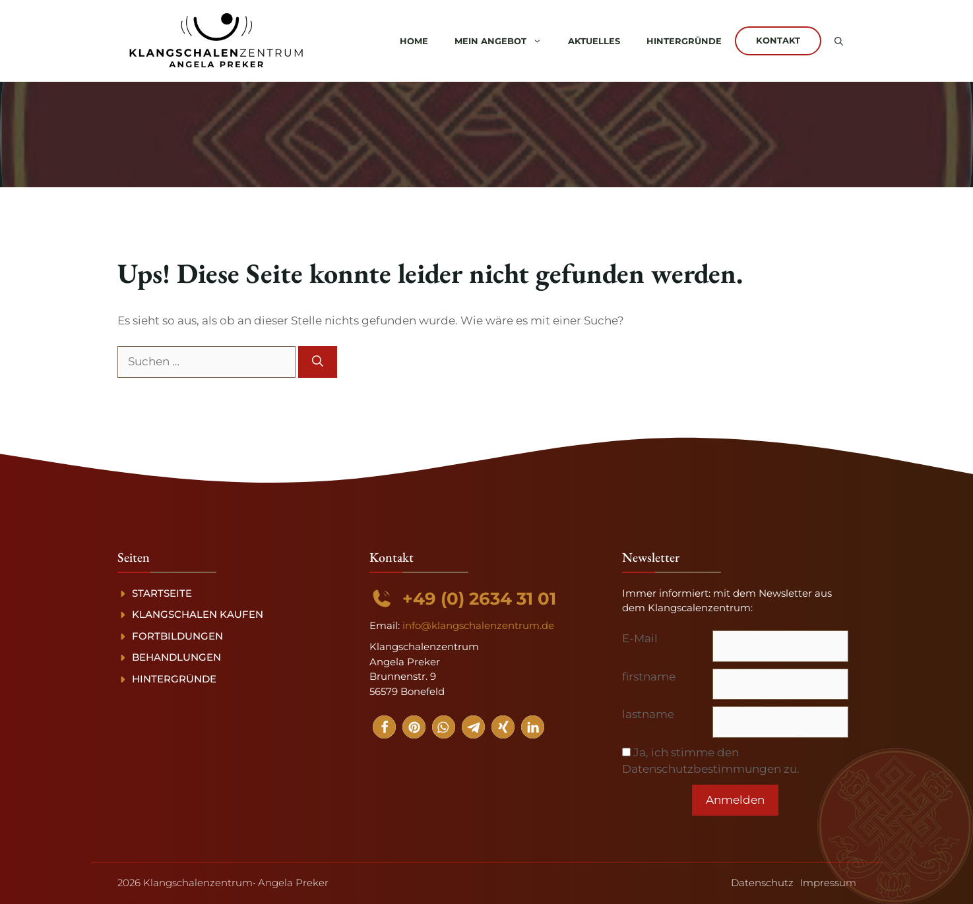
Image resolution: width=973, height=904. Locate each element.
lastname (648, 714)
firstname (648, 676)
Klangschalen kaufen (197, 614)
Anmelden (735, 799)
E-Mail (640, 638)
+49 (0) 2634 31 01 (479, 598)
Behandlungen (176, 657)
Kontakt (778, 40)
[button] (838, 41)
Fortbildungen (177, 636)
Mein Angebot (505, 41)
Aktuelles (594, 41)
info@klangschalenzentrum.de (478, 625)
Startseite (162, 593)
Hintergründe (684, 41)
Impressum (828, 882)
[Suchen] (317, 362)
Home (414, 41)
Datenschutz (762, 882)
